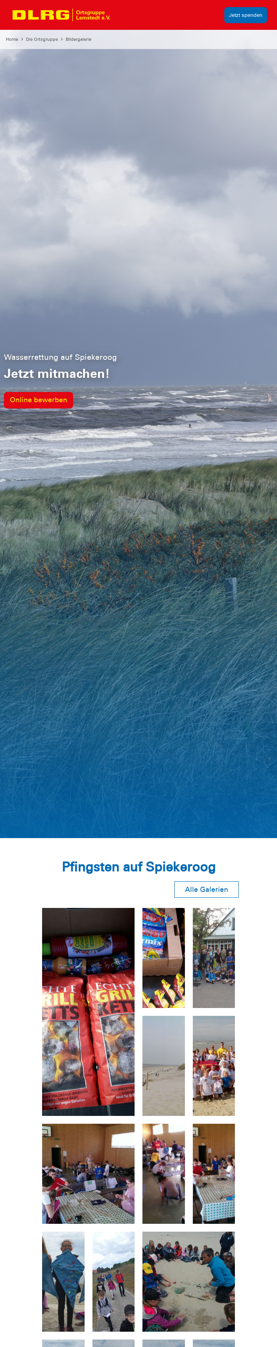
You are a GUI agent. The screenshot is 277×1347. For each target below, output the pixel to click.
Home (12, 39)
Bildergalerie (78, 39)
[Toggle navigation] (123, 15)
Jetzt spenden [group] (245, 15)
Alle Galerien (206, 889)
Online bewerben (38, 400)
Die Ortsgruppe (42, 39)
